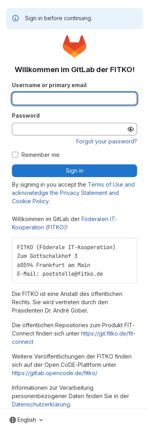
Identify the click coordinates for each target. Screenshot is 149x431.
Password (26, 115)
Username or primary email (49, 85)
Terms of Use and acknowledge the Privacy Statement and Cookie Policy (73, 192)
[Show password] (130, 129)
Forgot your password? (106, 141)
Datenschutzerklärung (41, 404)
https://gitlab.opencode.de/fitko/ (54, 373)
